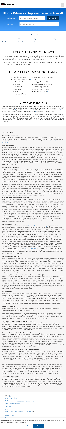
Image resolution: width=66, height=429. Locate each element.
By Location (11, 18)
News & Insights (9, 415)
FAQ (6, 417)
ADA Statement (9, 406)
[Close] (63, 421)
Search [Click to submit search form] (54, 18)
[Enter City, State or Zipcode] (32, 18)
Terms (6, 400)
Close (38, 426)
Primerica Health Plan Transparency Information (19, 411)
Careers (7, 408)
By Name (10, 24)
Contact (7, 414)
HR (6, 409)
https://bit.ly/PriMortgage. (32, 248)
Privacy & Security (10, 397)
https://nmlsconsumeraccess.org (37, 226)
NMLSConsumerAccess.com (13, 403)
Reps (32, 35)
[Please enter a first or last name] (39, 24)
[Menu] (62, 5)
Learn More (26, 426)
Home (27, 35)
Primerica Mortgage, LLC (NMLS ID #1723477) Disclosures (21, 402)
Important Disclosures (11, 398)
